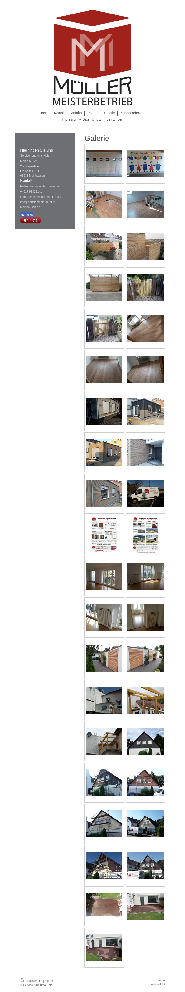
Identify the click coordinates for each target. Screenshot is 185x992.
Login (161, 980)
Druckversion (31, 981)
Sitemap (50, 981)
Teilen (27, 215)
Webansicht (157, 984)
